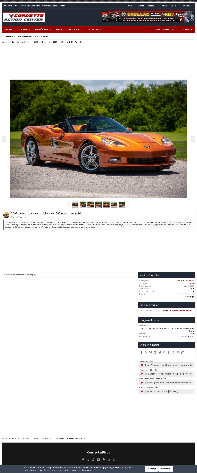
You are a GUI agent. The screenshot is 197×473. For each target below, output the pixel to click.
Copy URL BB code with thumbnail (153, 378)
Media (59, 29)
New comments (25, 36)
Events (141, 5)
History (151, 5)
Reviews (163, 5)
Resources (75, 29)
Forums (23, 29)
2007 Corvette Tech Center (177, 310)
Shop (173, 5)
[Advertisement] (98, 61)
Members (93, 29)
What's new (41, 29)
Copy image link (146, 361)
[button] (29, 29)
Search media (41, 36)
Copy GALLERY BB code (148, 386)
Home (9, 29)
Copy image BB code (148, 369)
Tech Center (186, 5)
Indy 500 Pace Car (185, 280)
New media (10, 36)
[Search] (187, 29)
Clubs (131, 5)
